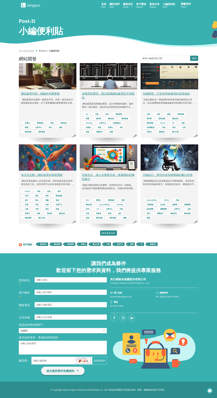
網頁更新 (28, 132)
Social (162, 123)
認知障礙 (150, 209)
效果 (158, 114)
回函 (38, 191)
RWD (88, 209)
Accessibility (104, 204)
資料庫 (98, 118)
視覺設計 (99, 132)
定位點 (162, 204)
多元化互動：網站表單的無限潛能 (42, 175)
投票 (49, 191)
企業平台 (38, 127)
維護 (26, 127)
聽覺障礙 (163, 209)
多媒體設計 (117, 123)
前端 (99, 127)
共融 (121, 209)
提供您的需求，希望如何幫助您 (39, 337)
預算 (52, 123)
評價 (26, 204)
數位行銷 (175, 132)
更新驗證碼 (99, 360)
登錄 (57, 200)
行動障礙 (150, 204)
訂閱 (26, 196)
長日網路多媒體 (26, 50)
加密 (47, 204)
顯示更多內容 (108, 233)
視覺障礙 (187, 204)
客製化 (27, 123)
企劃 (96, 114)
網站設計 (64, 123)
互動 (148, 114)
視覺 (87, 118)
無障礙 (174, 204)
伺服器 (88, 127)
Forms (27, 191)
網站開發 (41, 132)
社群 (184, 127)
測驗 (47, 200)
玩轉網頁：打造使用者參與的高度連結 (166, 93)
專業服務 (40, 123)
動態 (168, 114)
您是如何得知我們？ (31, 325)
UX (87, 114)
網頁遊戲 (162, 118)
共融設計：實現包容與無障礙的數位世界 (168, 175)
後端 (60, 127)
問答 (47, 196)
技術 (107, 114)
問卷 (36, 196)
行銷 (163, 127)
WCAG (166, 200)
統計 (26, 200)
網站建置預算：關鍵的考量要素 (40, 93)
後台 (50, 127)
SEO (87, 200)
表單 (59, 191)
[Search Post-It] (165, 58)
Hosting (89, 123)
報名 (36, 200)
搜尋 (194, 58)
